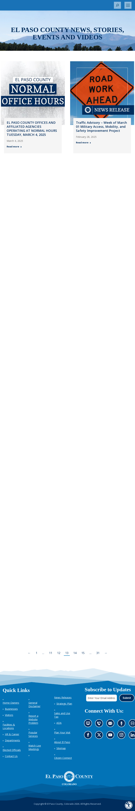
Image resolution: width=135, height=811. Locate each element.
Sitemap (61, 748)
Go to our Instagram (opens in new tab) (122, 736)
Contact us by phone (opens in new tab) (100, 724)
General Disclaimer (34, 704)
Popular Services (33, 734)
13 (66, 653)
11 (50, 653)
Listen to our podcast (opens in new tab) (122, 724)
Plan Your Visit (62, 732)
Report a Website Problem (33, 719)
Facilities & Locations (9, 726)
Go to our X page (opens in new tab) (100, 736)
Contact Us (11, 756)
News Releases (63, 697)
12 (58, 653)
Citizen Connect (63, 758)
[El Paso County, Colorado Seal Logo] (69, 778)
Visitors (9, 715)
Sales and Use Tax (62, 715)
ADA (59, 723)
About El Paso (62, 742)
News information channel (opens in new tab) (89, 724)
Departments (12, 740)
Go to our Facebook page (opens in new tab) (89, 736)
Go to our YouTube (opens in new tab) (111, 736)
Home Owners (11, 702)
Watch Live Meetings (34, 747)
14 (74, 653)
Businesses (11, 709)
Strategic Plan (64, 703)
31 (97, 653)
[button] (117, 5)
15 (83, 653)
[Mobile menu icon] (127, 5)
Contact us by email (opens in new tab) (111, 724)
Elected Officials (12, 750)
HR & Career (12, 734)
